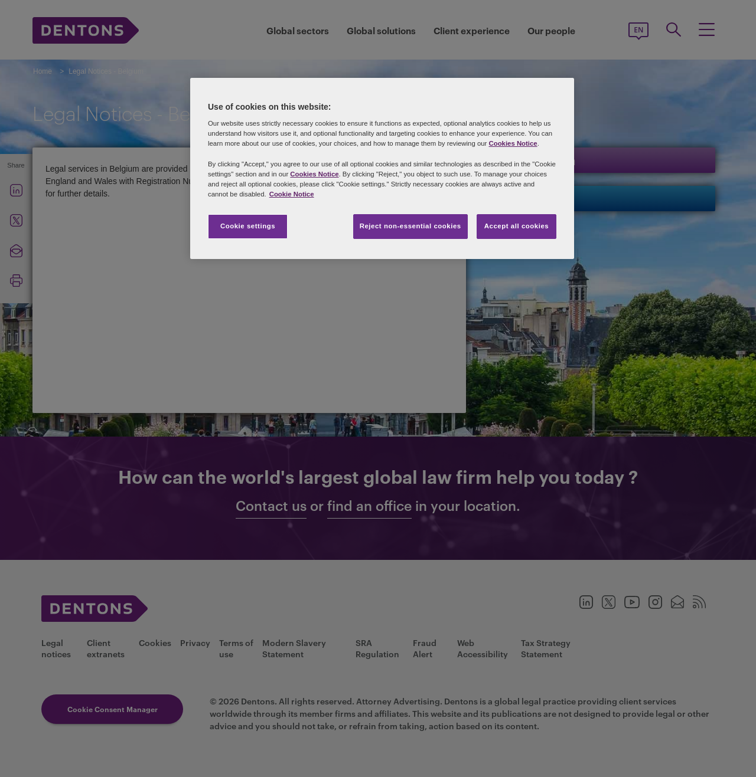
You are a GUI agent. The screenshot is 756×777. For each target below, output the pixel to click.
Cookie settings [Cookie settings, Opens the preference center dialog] (247, 226)
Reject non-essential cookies (410, 226)
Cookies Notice (512, 143)
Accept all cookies (516, 226)
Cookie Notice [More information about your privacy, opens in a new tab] (291, 194)
